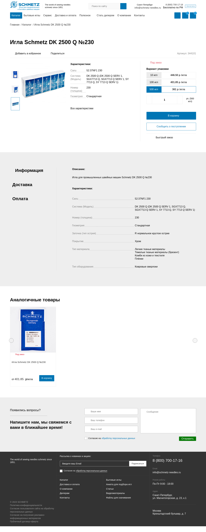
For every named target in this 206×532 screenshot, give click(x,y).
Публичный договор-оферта (24, 527)
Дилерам (65, 502)
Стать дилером (105, 15)
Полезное (85, 15)
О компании (124, 15)
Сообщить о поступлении (171, 133)
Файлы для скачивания (119, 508)
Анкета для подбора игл (120, 491)
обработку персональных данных (118, 444)
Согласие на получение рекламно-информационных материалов (27, 522)
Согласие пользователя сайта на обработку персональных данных (32, 516)
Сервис (47, 15)
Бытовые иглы (32, 15)
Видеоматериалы (116, 502)
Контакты (139, 15)
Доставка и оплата (65, 15)
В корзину (45, 384)
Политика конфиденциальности (26, 511)
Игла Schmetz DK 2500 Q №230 (29, 368)
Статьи (110, 497)
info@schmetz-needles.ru (133, 7)
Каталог (16, 15)
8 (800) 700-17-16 (160, 5)
